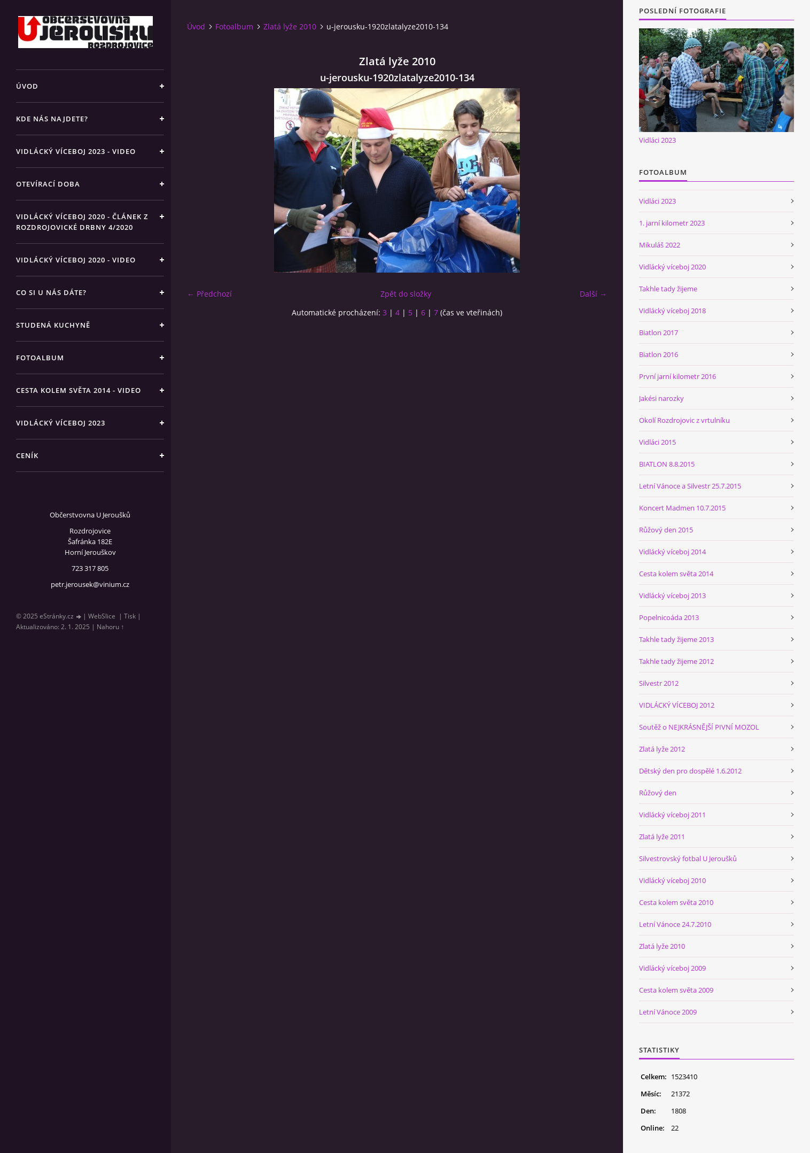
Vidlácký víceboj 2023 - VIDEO (76, 151)
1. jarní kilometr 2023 (672, 223)
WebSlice (101, 616)
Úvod (27, 86)
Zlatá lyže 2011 (662, 836)
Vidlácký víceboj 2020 (672, 267)
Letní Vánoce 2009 (668, 1012)
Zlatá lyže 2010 (289, 26)
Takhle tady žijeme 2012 (676, 661)
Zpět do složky (405, 294)
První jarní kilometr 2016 (677, 376)
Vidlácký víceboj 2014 (672, 551)
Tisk (130, 616)
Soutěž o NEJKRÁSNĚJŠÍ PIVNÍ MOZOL (699, 727)
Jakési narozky (661, 398)
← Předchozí (209, 294)
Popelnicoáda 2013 (669, 617)
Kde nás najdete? (52, 118)
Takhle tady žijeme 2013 (676, 639)
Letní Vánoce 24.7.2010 (675, 924)
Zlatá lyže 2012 (662, 749)
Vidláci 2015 (657, 442)
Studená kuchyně (53, 325)
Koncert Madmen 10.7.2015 (682, 508)
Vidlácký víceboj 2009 (672, 968)
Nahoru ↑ (110, 626)
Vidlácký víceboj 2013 (672, 595)
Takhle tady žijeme (668, 288)
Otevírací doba (48, 184)
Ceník (27, 455)
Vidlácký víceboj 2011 (672, 814)
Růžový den (657, 793)
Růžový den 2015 (666, 530)
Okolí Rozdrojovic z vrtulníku (684, 420)
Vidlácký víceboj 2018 (672, 310)
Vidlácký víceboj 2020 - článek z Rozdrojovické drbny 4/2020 (82, 222)
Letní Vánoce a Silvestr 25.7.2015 (690, 486)
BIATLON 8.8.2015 (667, 464)
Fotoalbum (40, 357)
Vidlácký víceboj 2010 (672, 880)
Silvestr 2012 (659, 683)
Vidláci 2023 (657, 140)
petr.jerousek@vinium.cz (90, 584)
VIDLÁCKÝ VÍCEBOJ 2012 (676, 705)
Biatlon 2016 (658, 354)
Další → (593, 294)
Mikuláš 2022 (659, 245)
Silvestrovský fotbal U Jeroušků (688, 858)
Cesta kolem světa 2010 (676, 902)
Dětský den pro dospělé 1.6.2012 (690, 771)
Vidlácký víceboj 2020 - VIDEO (76, 260)
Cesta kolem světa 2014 (676, 573)
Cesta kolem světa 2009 (676, 990)
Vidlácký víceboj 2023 (60, 423)
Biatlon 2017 (658, 332)
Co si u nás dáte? (51, 292)
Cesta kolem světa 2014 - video (78, 390)
